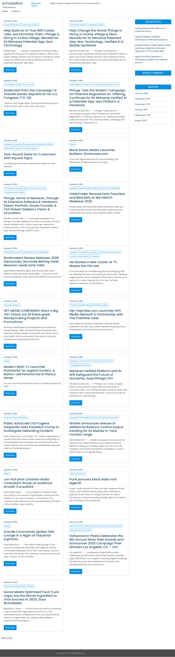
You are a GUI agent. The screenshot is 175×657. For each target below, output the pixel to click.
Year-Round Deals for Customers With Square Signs (30, 156)
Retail (50, 144)
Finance (74, 305)
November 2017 (142, 104)
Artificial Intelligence (80, 256)
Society (17, 252)
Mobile (20, 188)
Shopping (18, 144)
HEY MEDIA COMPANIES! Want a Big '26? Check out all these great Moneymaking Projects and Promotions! (31, 316)
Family (7, 418)
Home (5, 11)
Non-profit (109, 526)
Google (36, 188)
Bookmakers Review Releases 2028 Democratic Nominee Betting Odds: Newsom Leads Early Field (31, 262)
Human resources (12, 25)
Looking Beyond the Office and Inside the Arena (150, 30)
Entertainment (86, 188)
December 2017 (142, 99)
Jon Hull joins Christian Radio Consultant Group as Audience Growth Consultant (28, 483)
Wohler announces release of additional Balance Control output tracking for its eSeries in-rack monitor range (96, 429)
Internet (74, 361)
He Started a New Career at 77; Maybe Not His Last (93, 264)
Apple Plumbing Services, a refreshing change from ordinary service (151, 59)
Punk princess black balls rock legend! (93, 481)
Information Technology (109, 252)
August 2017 (141, 120)
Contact (16, 11)
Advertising (30, 144)
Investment (75, 85)
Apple (43, 188)
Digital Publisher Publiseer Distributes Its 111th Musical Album (75, 3)
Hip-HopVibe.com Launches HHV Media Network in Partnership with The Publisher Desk (96, 314)
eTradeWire (12, 3)
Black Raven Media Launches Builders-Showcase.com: (92, 152)
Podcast (81, 474)
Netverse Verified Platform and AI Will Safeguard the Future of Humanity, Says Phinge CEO (95, 375)
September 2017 (143, 115)
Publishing (9, 149)
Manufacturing (23, 149)
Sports (105, 188)
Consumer (26, 25)
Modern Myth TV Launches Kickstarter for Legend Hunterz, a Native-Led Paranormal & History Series (30, 372)
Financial (106, 85)
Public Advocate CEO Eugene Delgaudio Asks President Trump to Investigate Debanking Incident (31, 427)
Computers (85, 252)
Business (8, 144)
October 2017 (141, 109)
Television (29, 85)
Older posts (7, 638)
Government (10, 85)
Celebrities (114, 188)
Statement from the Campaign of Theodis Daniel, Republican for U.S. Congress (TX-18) (31, 94)
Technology (87, 85)
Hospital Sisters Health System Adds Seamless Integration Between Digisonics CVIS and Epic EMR (153, 48)
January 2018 (141, 93)
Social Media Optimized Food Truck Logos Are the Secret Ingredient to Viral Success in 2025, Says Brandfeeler (31, 597)
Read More (10, 70)
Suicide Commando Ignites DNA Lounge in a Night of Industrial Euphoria (29, 535)
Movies (73, 526)
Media (36, 25)
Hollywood (86, 530)
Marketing (41, 144)
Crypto (115, 85)
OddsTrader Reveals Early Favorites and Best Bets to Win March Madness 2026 (97, 198)
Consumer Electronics (14, 192)
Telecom (96, 418)
